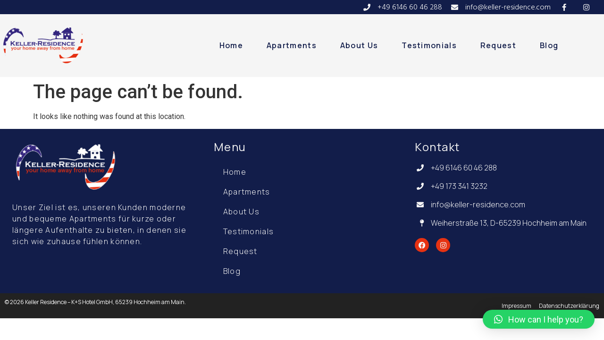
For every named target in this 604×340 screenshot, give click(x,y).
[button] (539, 319)
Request (498, 45)
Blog (549, 45)
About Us (359, 45)
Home (231, 45)
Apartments (292, 45)
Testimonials (429, 45)
